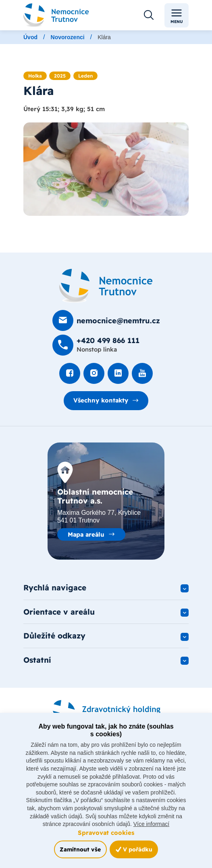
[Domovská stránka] (106, 286)
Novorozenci (68, 37)
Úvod (30, 37)
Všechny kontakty (100, 400)
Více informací (151, 824)
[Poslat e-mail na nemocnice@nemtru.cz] (106, 320)
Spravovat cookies (106, 832)
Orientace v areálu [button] (59, 612)
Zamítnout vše (80, 849)
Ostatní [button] (37, 660)
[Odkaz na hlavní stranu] (56, 15)
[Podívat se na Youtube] (142, 373)
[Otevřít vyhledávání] (149, 15)
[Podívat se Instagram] (93, 373)
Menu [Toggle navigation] (176, 15)
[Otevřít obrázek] (106, 169)
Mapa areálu (86, 534)
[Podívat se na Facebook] (69, 373)
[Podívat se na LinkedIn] (118, 373)
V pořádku (134, 849)
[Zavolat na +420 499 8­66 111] (95, 345)
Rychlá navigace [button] (54, 587)
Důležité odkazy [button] (54, 636)
